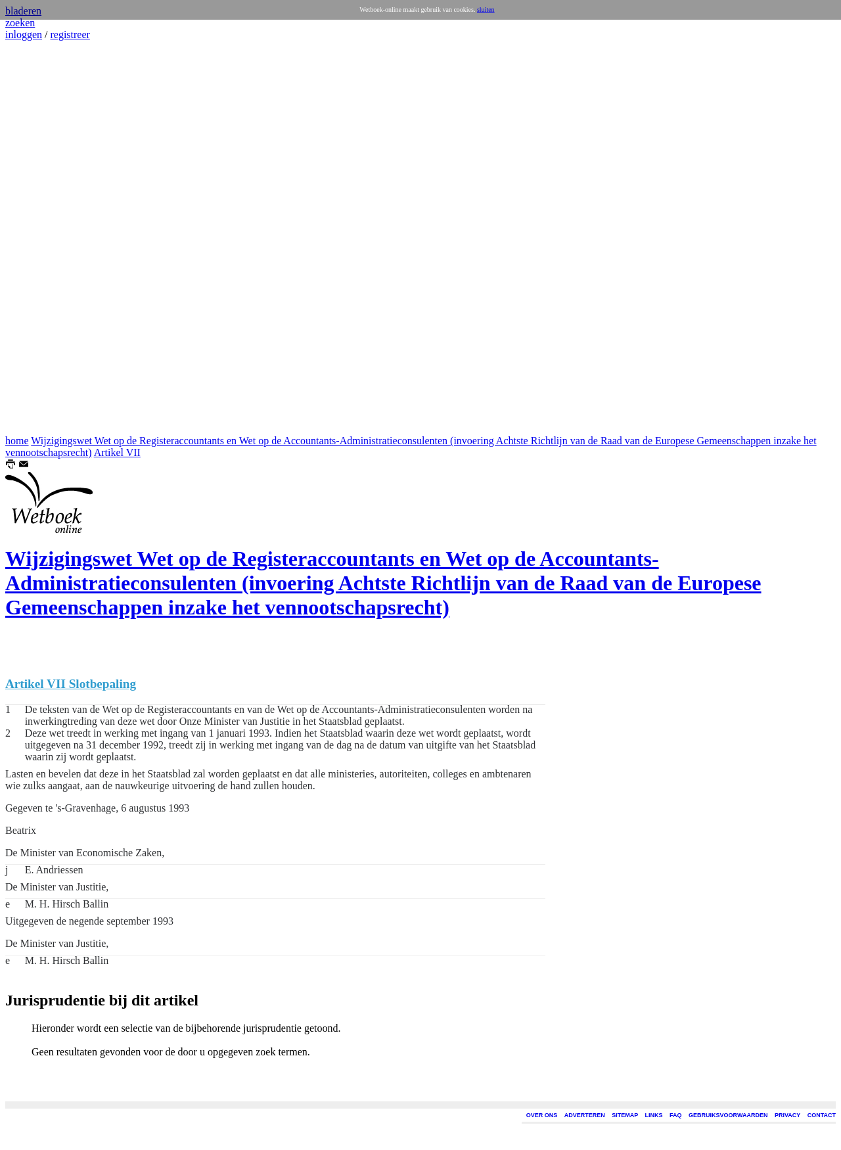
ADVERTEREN (584, 1115)
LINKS (654, 1115)
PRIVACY (787, 1115)
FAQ (676, 1115)
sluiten (486, 9)
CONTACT (821, 1115)
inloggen (23, 34)
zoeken (20, 22)
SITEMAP (625, 1115)
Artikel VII (117, 452)
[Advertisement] (44, 238)
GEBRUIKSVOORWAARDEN (728, 1115)
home (17, 440)
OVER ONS (542, 1115)
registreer (69, 34)
